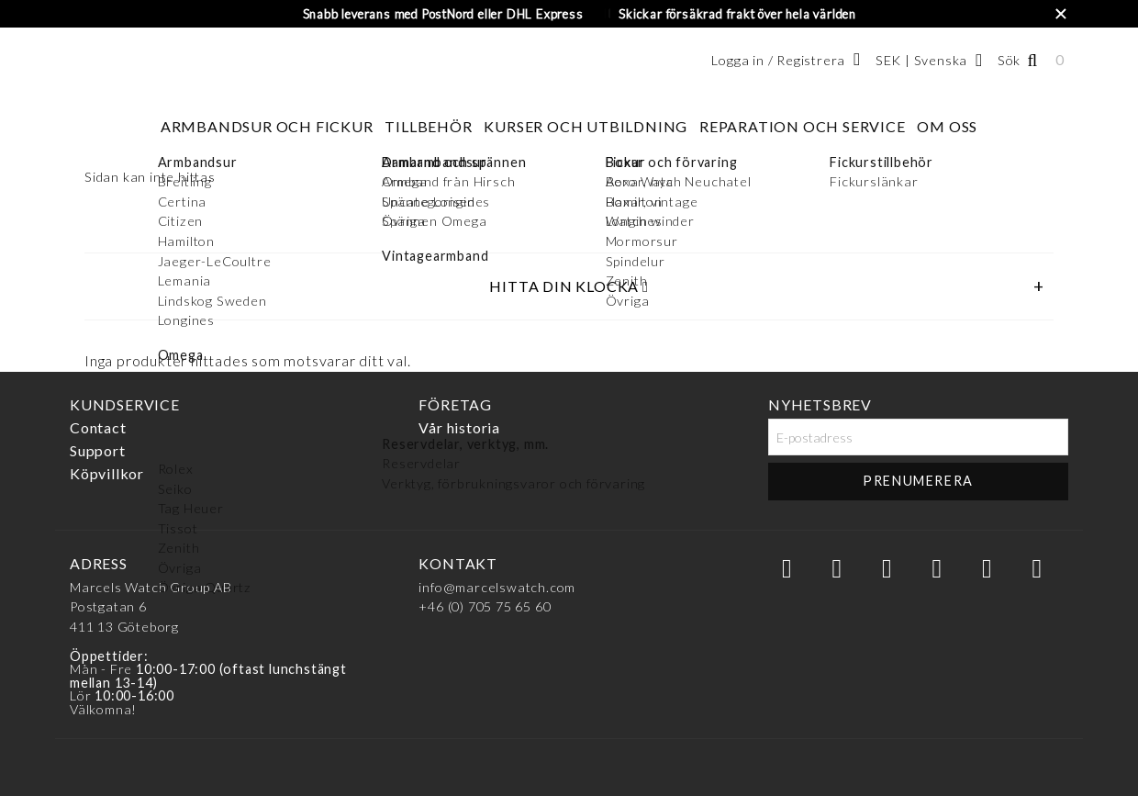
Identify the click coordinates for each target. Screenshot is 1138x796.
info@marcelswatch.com (496, 587)
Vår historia (459, 427)
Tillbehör (428, 126)
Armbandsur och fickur (267, 126)
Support (98, 450)
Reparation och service (802, 126)
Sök (1009, 60)
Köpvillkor (107, 473)
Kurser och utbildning (585, 126)
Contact (98, 427)
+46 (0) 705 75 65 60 (484, 606)
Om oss (947, 126)
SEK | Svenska (921, 60)
